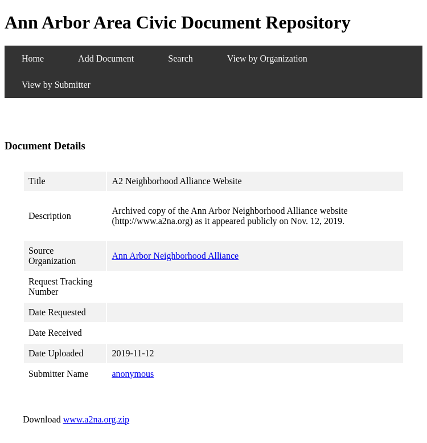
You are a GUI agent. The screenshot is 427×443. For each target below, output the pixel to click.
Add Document (106, 58)
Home (33, 58)
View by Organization (267, 58)
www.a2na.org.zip (96, 419)
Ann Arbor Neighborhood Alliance (175, 256)
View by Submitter (56, 85)
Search (180, 58)
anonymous (133, 374)
